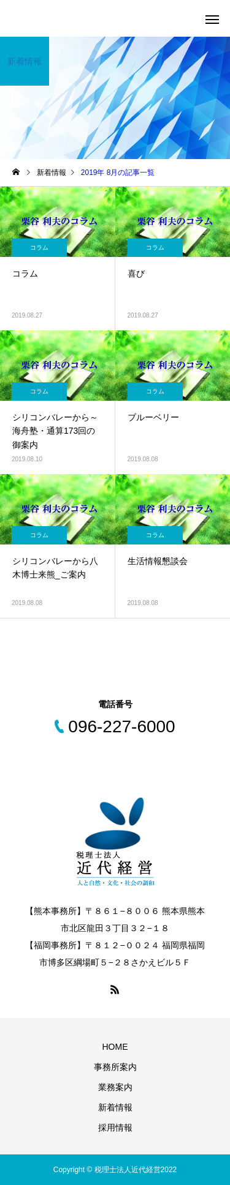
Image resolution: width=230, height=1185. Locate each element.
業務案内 (115, 1087)
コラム (39, 247)
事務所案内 (115, 1067)
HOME (115, 1047)
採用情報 (115, 1127)
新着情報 (115, 1107)
